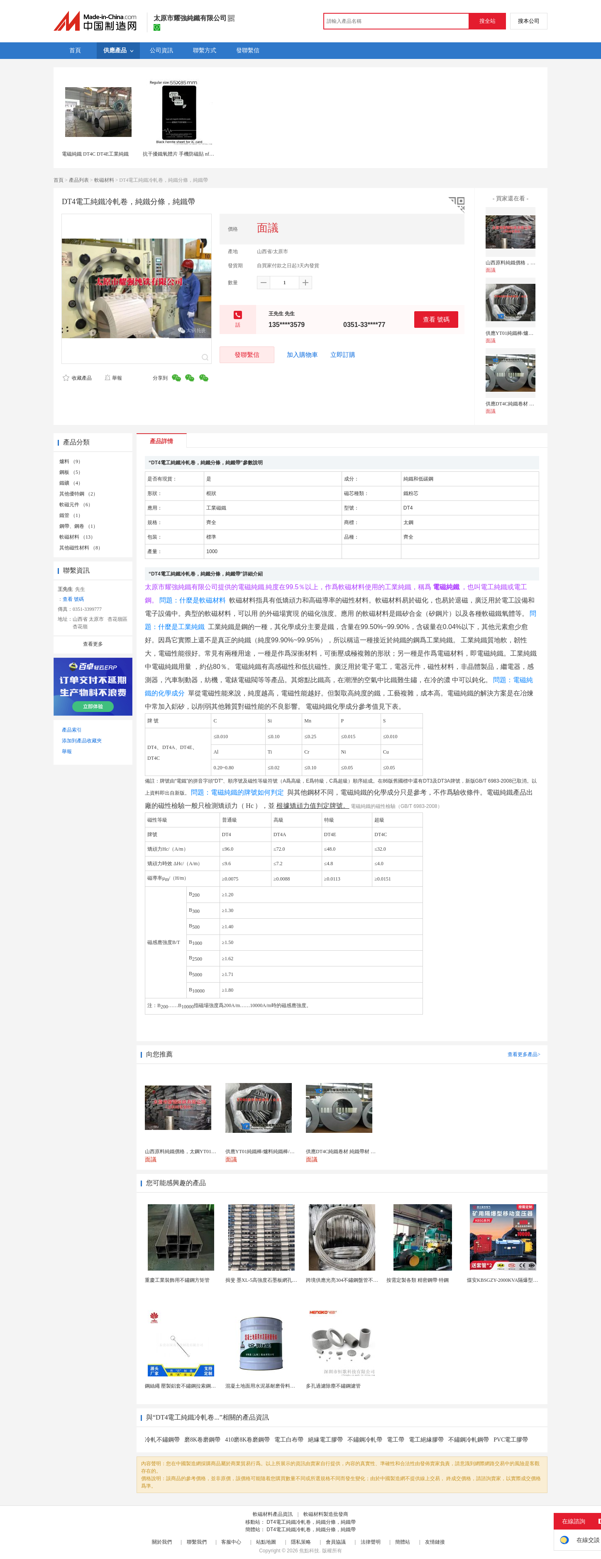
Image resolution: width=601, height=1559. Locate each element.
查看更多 (93, 644)
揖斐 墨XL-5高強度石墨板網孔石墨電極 (268, 1280)
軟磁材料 (104, 180)
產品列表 (79, 180)
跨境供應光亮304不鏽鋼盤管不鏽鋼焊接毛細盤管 (359, 1280)
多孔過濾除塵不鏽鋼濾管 (333, 1386)
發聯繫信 (247, 354)
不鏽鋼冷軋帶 (364, 1440)
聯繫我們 (197, 1542)
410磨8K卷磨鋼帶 (247, 1440)
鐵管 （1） (71, 515)
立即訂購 (342, 354)
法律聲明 (371, 1542)
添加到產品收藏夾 (82, 741)
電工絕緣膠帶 (426, 1440)
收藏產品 (77, 378)
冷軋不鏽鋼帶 (162, 1440)
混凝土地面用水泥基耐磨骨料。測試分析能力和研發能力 (287, 1386)
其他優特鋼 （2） (78, 494)
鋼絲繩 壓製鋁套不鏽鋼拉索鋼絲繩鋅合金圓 (193, 1386)
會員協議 (336, 1542)
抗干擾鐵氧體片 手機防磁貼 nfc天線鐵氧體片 (192, 154)
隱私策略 (301, 1542)
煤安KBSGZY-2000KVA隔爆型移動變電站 (512, 1280)
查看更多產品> (524, 1054)
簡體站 (402, 1542)
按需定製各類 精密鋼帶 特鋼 (417, 1280)
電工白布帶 (288, 1440)
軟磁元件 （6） (76, 504)
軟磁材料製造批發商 (325, 1514)
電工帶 (395, 1440)
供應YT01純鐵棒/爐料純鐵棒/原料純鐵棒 (530, 333)
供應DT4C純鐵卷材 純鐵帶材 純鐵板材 (528, 404)
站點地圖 (266, 1542)
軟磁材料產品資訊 (273, 1514)
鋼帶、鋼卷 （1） (78, 526)
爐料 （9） (71, 461)
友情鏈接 (435, 1542)
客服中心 (231, 1542)
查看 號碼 (436, 319)
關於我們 (162, 1542)
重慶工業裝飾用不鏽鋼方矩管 (177, 1280)
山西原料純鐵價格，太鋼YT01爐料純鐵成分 (534, 263)
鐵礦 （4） (71, 483)
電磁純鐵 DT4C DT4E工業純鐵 (95, 154)
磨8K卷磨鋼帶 (202, 1440)
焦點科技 (309, 1551)
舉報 (113, 378)
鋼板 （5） (71, 472)
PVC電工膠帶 (511, 1440)
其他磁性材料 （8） (81, 548)
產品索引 (72, 730)
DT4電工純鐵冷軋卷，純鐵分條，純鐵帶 (311, 1522)
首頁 (59, 180)
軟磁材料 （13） (77, 537)
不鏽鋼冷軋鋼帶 (468, 1440)
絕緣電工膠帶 (325, 1440)
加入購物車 (302, 354)
